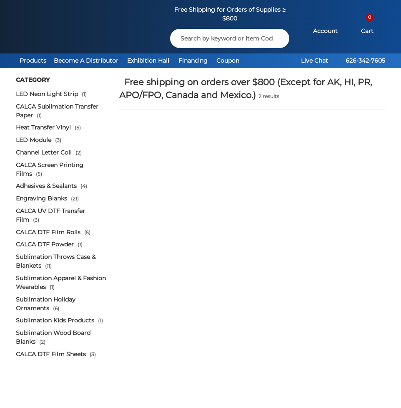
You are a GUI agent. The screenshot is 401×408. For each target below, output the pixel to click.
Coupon (227, 60)
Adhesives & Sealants (51, 186)
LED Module (38, 140)
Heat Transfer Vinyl (48, 127)
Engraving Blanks (47, 198)
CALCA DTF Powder (49, 244)
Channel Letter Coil (49, 152)
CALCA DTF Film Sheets (56, 354)
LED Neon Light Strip (51, 94)
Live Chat (314, 60)
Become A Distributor (86, 60)
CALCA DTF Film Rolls (53, 232)
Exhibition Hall (148, 60)
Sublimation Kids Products (59, 320)
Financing (193, 60)
